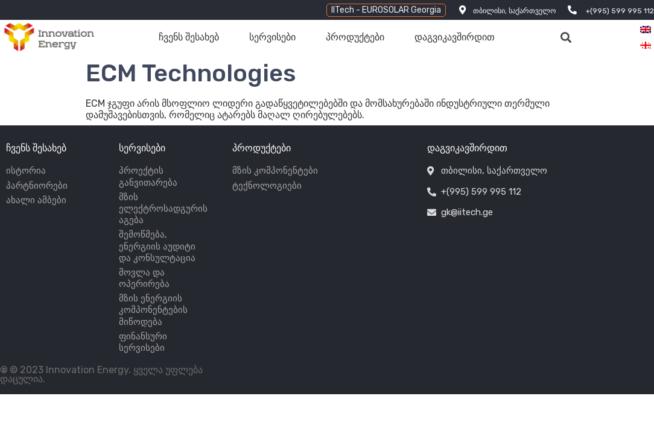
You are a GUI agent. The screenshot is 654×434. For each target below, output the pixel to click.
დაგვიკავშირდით (454, 37)
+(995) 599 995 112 (620, 11)
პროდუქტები (355, 37)
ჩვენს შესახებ (189, 37)
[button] (386, 10)
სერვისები (272, 37)
